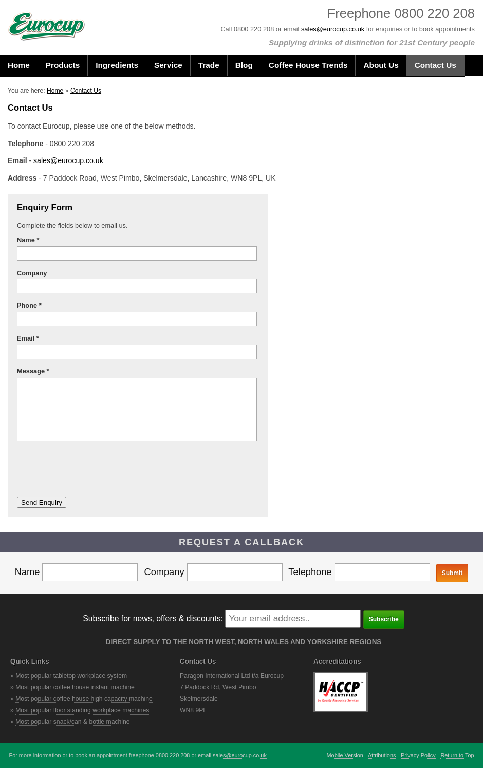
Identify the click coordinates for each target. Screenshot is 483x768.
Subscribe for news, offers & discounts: (153, 618)
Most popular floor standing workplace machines (82, 710)
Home (55, 90)
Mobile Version (345, 755)
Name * (28, 240)
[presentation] (95, 469)
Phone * (29, 305)
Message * (33, 371)
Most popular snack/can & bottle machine (72, 721)
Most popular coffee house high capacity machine (84, 698)
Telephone (359, 571)
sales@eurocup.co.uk (332, 29)
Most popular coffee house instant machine (75, 687)
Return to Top (457, 755)
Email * (28, 338)
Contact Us (85, 90)
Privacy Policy (418, 755)
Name (76, 571)
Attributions (382, 755)
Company (33, 273)
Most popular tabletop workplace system (71, 676)
